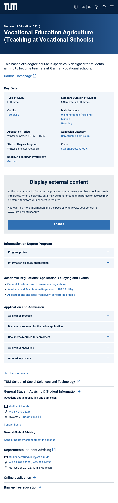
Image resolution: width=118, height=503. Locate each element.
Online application (18, 478)
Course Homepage (18, 76)
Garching (66, 123)
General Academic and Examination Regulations (36, 284)
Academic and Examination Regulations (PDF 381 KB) (40, 289)
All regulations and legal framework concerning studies (41, 294)
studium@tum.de (19, 406)
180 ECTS (13, 114)
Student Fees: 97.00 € (74, 148)
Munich (65, 119)
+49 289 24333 (42, 462)
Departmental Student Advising (27, 450)
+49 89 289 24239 (20, 462)
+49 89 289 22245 (20, 411)
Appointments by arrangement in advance (29, 439)
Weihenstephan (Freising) (77, 114)
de (83, 6)
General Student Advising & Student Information (40, 391)
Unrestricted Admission (75, 136)
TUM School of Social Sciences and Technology (40, 382)
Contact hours (12, 424)
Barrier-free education (20, 487)
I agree (59, 224)
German (12, 161)
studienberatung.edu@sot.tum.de (26, 457)
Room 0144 (30, 417)
